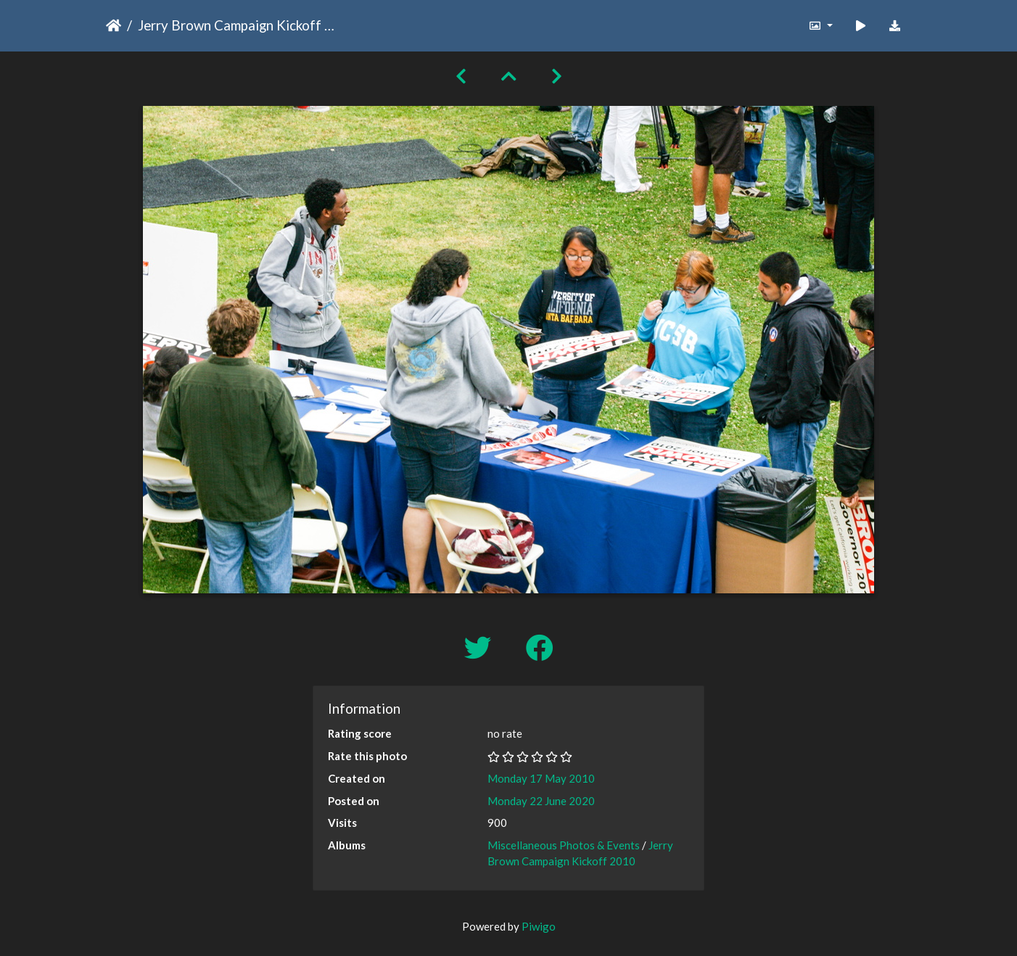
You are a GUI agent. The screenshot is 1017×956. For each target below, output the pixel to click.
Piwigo (539, 926)
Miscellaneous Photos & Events (563, 845)
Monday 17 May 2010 (541, 778)
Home (113, 25)
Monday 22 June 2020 (541, 800)
